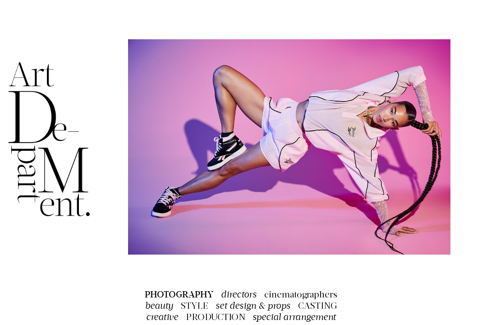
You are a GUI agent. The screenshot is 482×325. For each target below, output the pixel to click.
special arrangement (294, 317)
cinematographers (300, 295)
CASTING (317, 306)
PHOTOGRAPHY (179, 294)
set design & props (253, 305)
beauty (159, 305)
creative (162, 317)
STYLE (194, 306)
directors (239, 294)
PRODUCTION (215, 317)
